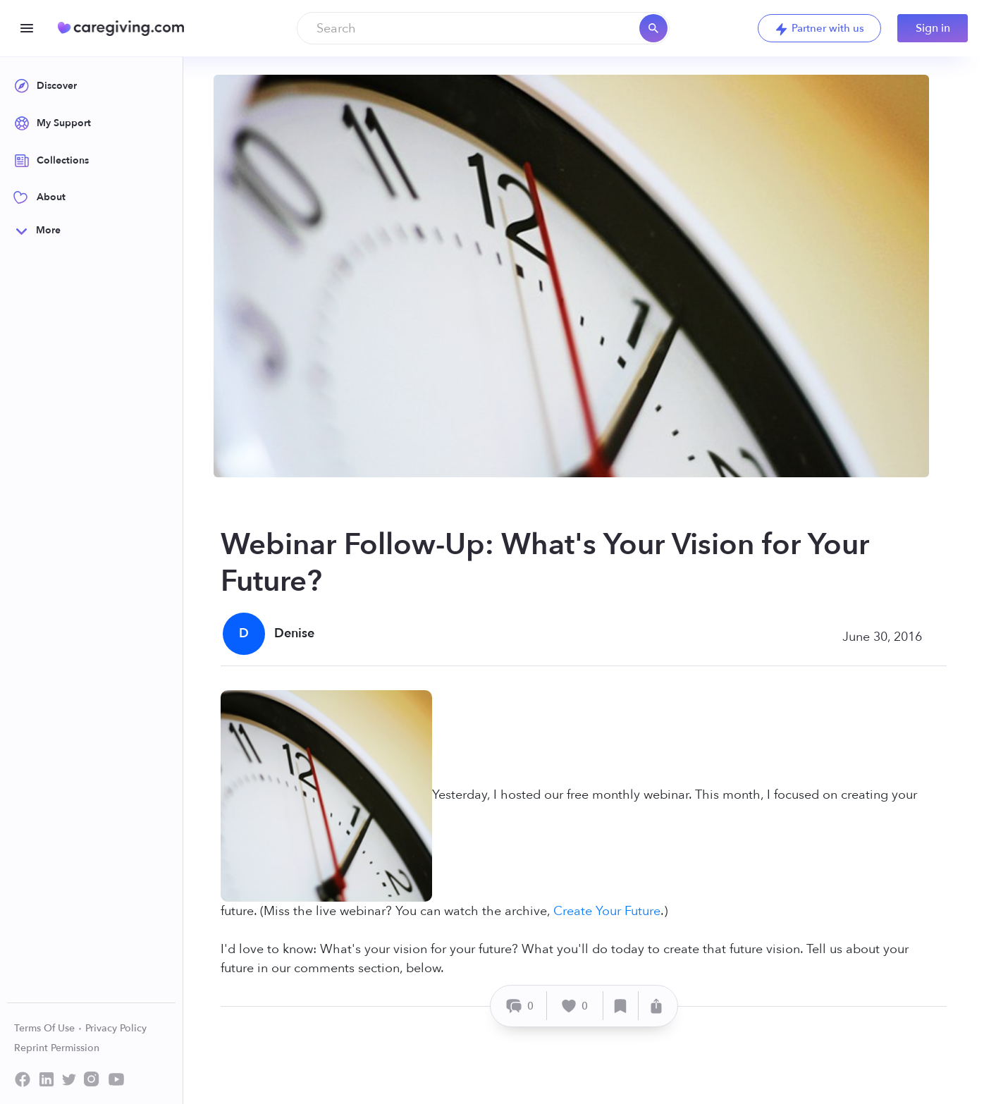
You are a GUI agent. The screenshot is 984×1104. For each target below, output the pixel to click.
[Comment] (520, 1005)
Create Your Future (606, 911)
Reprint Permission (56, 1048)
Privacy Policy (116, 1028)
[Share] (656, 1005)
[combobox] (483, 28)
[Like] (575, 1005)
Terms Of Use (48, 1028)
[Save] (621, 1005)
